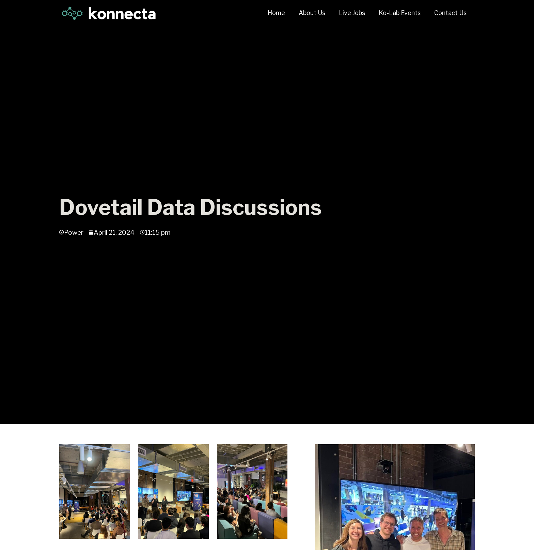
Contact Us (450, 12)
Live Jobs (352, 12)
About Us (312, 12)
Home (276, 12)
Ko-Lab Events (400, 12)
